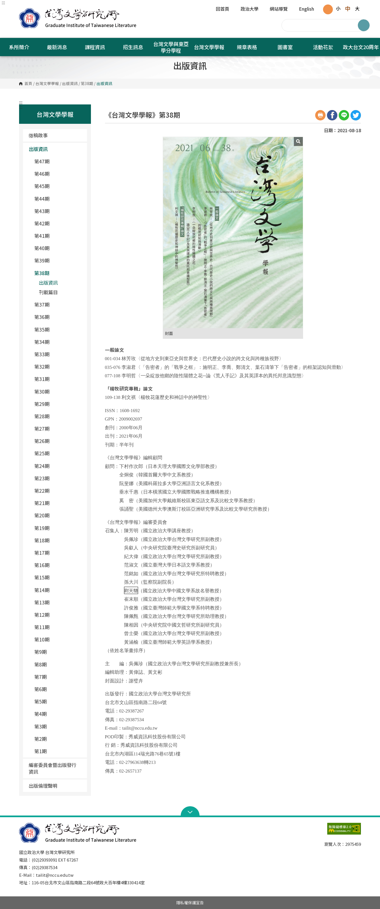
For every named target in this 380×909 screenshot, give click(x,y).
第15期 (58, 577)
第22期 (58, 490)
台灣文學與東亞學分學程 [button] (171, 47)
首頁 (28, 84)
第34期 (58, 341)
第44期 (58, 198)
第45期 (58, 185)
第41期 (58, 235)
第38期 (87, 84)
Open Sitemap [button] (190, 811)
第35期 (58, 329)
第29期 (58, 403)
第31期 (58, 378)
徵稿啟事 (38, 135)
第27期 (58, 428)
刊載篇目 (48, 292)
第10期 (58, 639)
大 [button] (357, 8)
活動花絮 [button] (323, 47)
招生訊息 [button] (133, 47)
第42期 (58, 223)
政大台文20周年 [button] (361, 47)
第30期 (58, 391)
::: (3, 2)
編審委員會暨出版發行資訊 (52, 768)
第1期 (58, 751)
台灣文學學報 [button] (209, 47)
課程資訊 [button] (95, 47)
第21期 (58, 502)
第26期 (58, 440)
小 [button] (338, 8)
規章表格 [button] (247, 47)
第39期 (58, 260)
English (306, 9)
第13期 (58, 602)
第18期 (58, 540)
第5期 (58, 701)
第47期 (58, 161)
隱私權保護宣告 (190, 902)
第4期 (58, 713)
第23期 (58, 478)
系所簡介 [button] (19, 47)
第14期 (58, 589)
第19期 (58, 527)
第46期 (58, 173)
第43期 (58, 210)
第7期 (58, 676)
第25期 (58, 453)
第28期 (58, 416)
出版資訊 (70, 84)
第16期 (58, 564)
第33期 (58, 354)
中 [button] (347, 8)
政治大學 (249, 9)
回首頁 (222, 9)
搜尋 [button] (364, 25)
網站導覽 (279, 9)
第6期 (58, 689)
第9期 (58, 651)
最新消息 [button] (57, 47)
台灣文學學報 (47, 84)
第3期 (58, 726)
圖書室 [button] (285, 47)
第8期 (58, 664)
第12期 (58, 614)
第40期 (58, 248)
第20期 (58, 515)
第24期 (58, 465)
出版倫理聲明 (43, 785)
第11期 (58, 627)
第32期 (58, 366)
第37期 (58, 304)
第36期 (58, 316)
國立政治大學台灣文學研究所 (24, 11)
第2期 (58, 738)
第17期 (58, 552)
